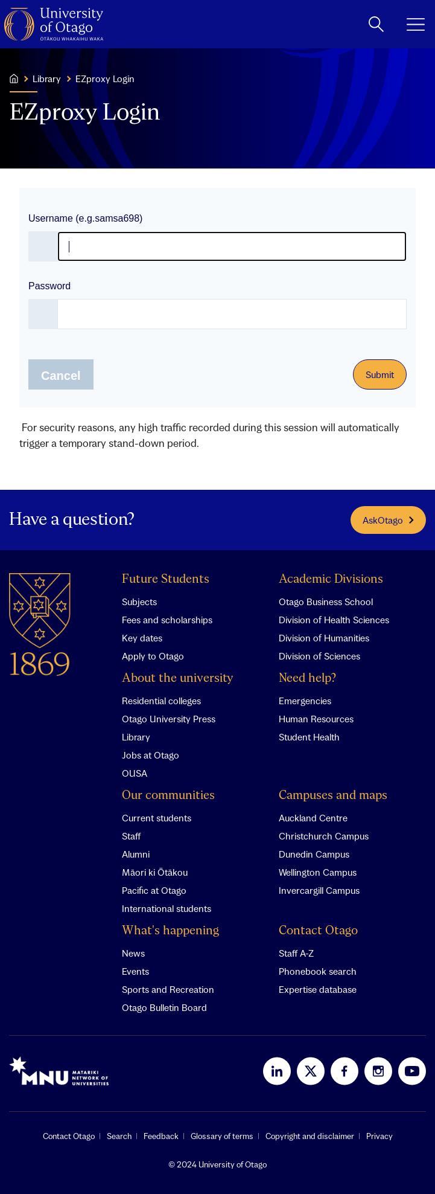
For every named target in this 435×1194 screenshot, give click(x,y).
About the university (177, 678)
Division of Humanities (324, 638)
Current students (156, 818)
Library (136, 737)
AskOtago (388, 520)
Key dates (142, 638)
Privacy (379, 1136)
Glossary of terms (222, 1136)
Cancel (61, 375)
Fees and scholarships (167, 619)
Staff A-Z (296, 953)
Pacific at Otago (154, 890)
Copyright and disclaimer (309, 1136)
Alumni (136, 854)
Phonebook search (318, 971)
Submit (380, 374)
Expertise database (318, 989)
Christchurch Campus (324, 836)
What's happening (170, 931)
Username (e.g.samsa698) (85, 218)
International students (166, 908)
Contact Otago (318, 931)
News (133, 953)
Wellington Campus (318, 872)
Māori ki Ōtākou (155, 872)
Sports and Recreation (168, 989)
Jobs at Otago (150, 755)
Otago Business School (326, 601)
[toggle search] (376, 24)
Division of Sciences (319, 656)
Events (135, 971)
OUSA (134, 773)
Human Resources (316, 719)
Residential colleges (161, 700)
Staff (131, 836)
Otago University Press (168, 719)
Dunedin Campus (314, 854)
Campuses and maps (333, 795)
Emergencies (305, 700)
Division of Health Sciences (334, 619)
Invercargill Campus (319, 890)
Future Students (165, 579)
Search (119, 1136)
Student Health (309, 737)
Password (49, 286)
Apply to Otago (153, 656)
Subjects (139, 601)
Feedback (161, 1136)
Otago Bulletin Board (164, 1007)
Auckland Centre (313, 818)
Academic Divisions (331, 579)
